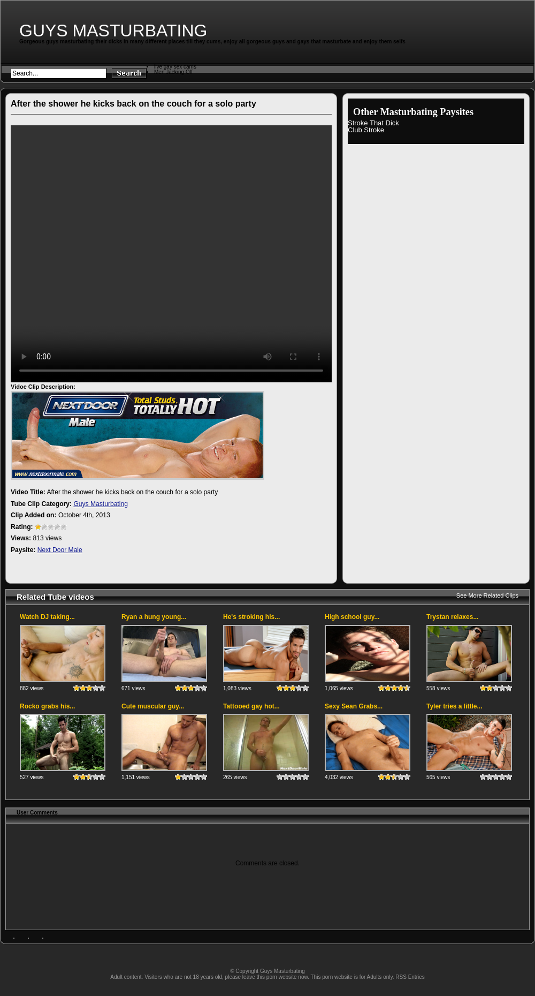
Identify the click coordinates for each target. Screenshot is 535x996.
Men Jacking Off (173, 72)
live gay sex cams (175, 67)
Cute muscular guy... (152, 706)
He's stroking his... (251, 617)
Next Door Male (59, 550)
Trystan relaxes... (452, 617)
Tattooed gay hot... (251, 706)
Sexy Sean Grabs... (354, 706)
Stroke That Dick (373, 123)
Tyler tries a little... (454, 706)
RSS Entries (409, 977)
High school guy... (352, 617)
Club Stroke (366, 130)
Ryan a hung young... (153, 617)
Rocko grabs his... (47, 706)
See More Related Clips (487, 595)
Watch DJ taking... (47, 617)
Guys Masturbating (113, 30)
